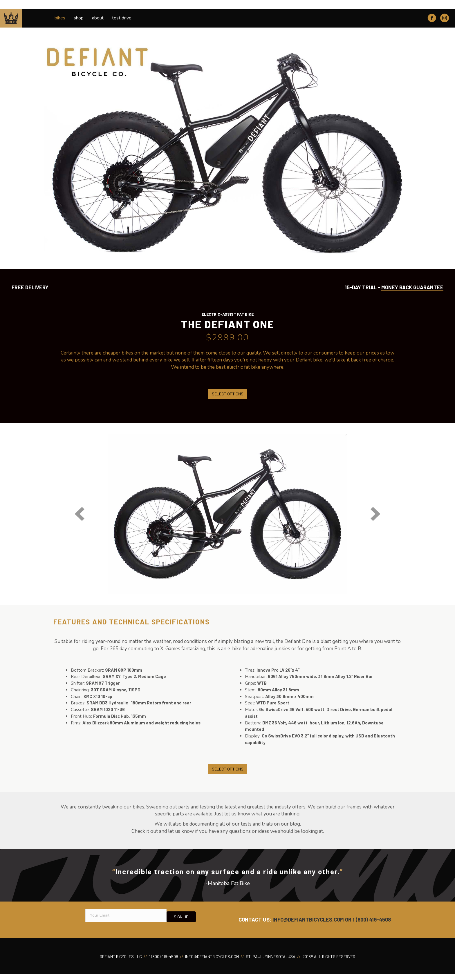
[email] (126, 915)
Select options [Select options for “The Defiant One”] (227, 393)
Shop (79, 18)
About (98, 18)
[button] (79, 514)
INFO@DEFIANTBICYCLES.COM (308, 919)
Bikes (60, 18)
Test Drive (121, 18)
